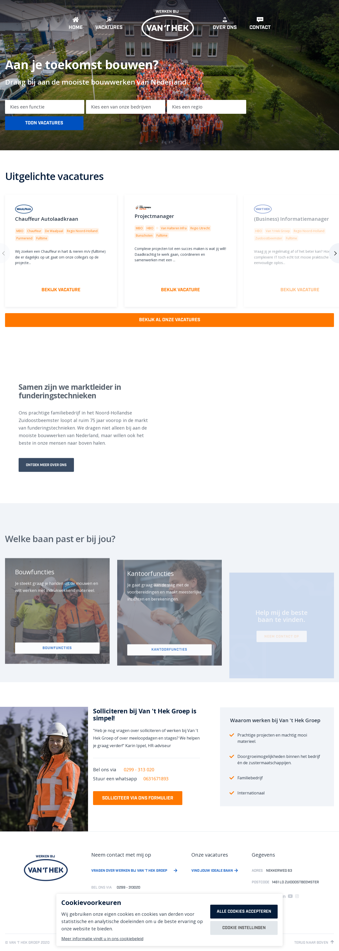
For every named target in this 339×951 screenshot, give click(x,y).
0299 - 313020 (128, 887)
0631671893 (155, 779)
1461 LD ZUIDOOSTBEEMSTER (295, 882)
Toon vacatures (44, 123)
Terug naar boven (314, 942)
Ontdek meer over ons (46, 476)
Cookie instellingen (244, 928)
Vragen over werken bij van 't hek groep (129, 871)
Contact (260, 25)
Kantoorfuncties (169, 663)
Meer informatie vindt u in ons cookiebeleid (102, 938)
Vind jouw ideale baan (212, 871)
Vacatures (109, 25)
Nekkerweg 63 (279, 870)
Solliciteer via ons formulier (137, 798)
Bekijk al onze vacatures (169, 320)
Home (76, 25)
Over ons (225, 25)
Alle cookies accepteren (244, 911)
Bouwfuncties (57, 661)
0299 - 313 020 (139, 769)
